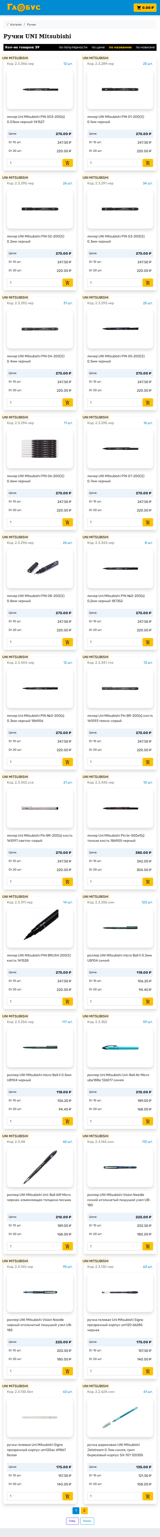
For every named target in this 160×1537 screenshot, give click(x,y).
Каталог (16, 24)
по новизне (145, 47)
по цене (98, 47)
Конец (87, 1521)
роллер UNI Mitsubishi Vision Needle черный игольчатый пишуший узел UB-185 (39, 1325)
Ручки (31, 24)
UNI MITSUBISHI (15, 58)
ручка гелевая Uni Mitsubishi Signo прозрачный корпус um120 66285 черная (115, 1325)
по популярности (73, 47)
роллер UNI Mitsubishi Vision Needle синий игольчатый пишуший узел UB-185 (119, 1200)
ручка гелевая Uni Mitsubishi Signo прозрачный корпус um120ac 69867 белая (36, 1450)
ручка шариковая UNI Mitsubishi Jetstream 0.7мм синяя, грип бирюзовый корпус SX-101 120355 (115, 1450)
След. (72, 1521)
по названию (120, 47)
